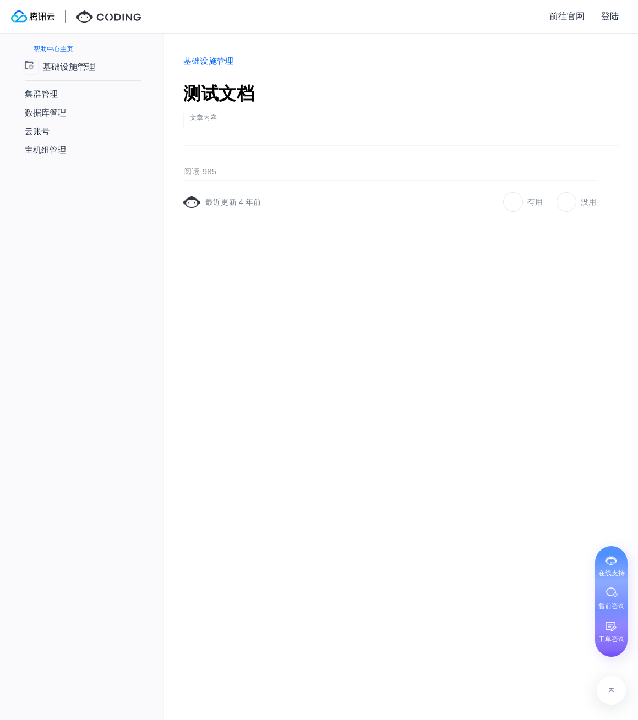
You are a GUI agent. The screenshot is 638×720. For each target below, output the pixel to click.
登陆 (610, 16)
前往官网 (567, 16)
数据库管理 (45, 112)
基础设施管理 (208, 60)
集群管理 (41, 93)
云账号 (37, 131)
